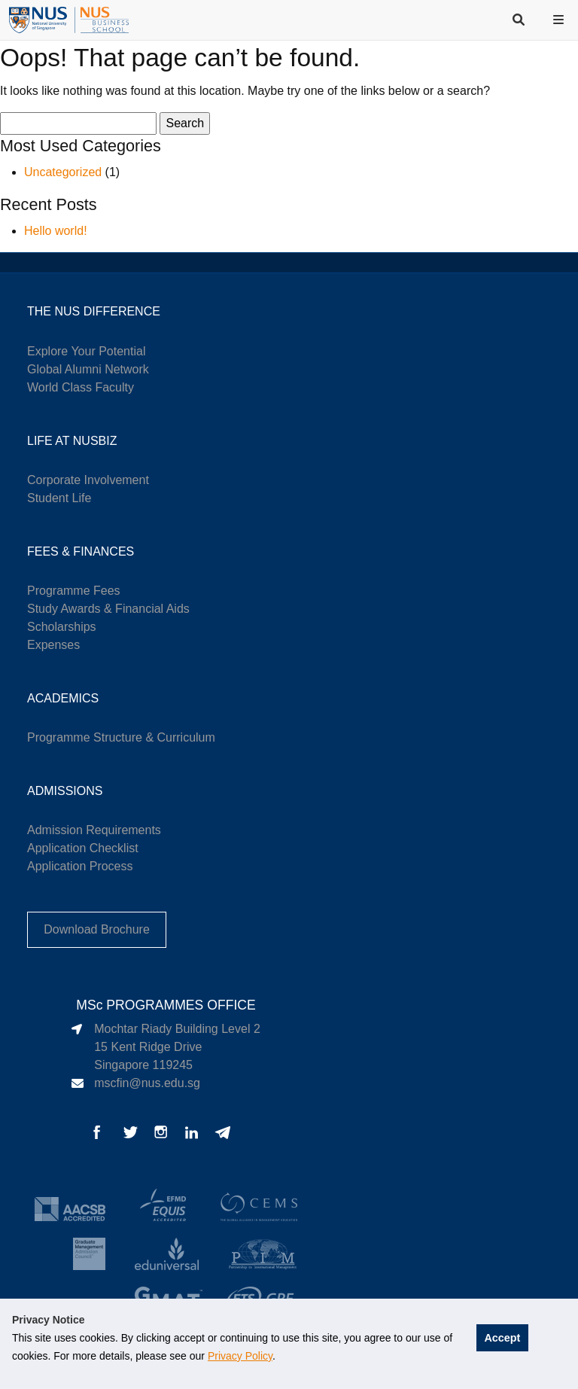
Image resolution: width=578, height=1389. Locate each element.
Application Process (80, 866)
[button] (560, 19)
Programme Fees (73, 590)
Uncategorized (63, 172)
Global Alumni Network (88, 369)
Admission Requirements (94, 830)
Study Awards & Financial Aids (108, 608)
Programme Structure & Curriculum (121, 737)
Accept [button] (502, 1338)
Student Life (59, 498)
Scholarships (61, 626)
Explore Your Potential (86, 351)
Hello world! (55, 230)
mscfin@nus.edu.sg (147, 1083)
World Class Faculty (80, 387)
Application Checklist (82, 848)
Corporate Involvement (88, 480)
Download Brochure (97, 929)
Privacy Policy (240, 1356)
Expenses (53, 644)
